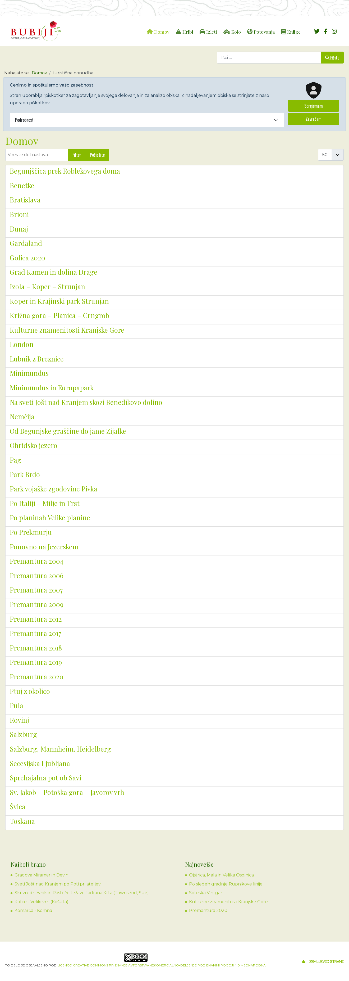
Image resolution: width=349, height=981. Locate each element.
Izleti (211, 32)
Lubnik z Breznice (37, 358)
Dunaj (19, 228)
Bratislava (25, 199)
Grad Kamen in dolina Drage (53, 271)
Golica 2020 (27, 257)
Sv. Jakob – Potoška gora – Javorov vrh (67, 792)
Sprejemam (313, 106)
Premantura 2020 (36, 676)
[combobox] (269, 58)
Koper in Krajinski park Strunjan (59, 300)
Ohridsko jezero (33, 445)
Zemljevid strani (326, 961)
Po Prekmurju (31, 531)
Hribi (187, 32)
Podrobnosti (25, 120)
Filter (76, 155)
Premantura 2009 (36, 604)
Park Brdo (25, 474)
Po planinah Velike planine (50, 517)
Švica (17, 806)
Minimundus (29, 372)
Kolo (236, 32)
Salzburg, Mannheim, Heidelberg (60, 748)
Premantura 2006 (36, 575)
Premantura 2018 (36, 647)
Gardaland (26, 242)
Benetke (22, 185)
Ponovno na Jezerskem (44, 546)
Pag (15, 459)
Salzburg (23, 734)
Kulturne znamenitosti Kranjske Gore (67, 329)
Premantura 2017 (35, 633)
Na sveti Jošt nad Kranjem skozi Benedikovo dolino (86, 401)
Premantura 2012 (36, 618)
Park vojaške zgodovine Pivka (53, 488)
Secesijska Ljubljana (40, 763)
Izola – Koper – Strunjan (47, 286)
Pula (16, 705)
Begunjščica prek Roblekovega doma (65, 170)
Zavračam (314, 119)
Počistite (97, 155)
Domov (161, 32)
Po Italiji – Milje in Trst (45, 503)
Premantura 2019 (36, 661)
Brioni (19, 214)
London (22, 344)
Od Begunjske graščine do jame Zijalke (68, 430)
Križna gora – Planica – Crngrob (59, 315)
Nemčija (22, 416)
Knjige (294, 32)
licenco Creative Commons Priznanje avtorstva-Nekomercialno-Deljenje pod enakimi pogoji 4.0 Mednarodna (161, 965)
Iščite (332, 58)
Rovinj (19, 719)
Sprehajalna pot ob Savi (45, 777)
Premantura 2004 (36, 560)
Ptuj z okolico (30, 690)
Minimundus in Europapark (52, 387)
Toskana (22, 820)
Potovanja (264, 32)
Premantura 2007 (36, 589)
